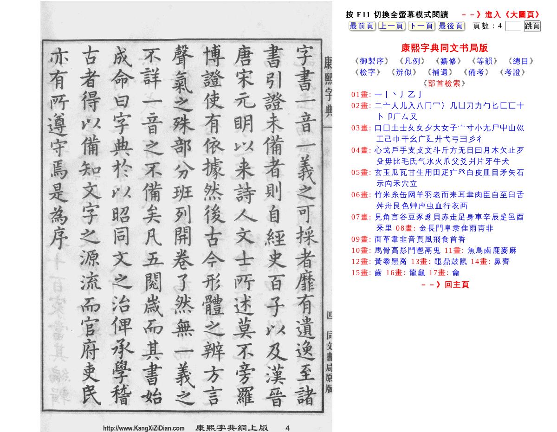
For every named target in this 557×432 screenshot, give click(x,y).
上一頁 (391, 26)
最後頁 (451, 26)
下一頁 (421, 26)
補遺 (440, 72)
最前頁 (362, 26)
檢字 (368, 72)
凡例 (412, 61)
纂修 (448, 61)
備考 (476, 72)
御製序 (372, 61)
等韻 (485, 61)
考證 (513, 72)
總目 (521, 61)
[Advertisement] (444, 367)
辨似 (404, 72)
